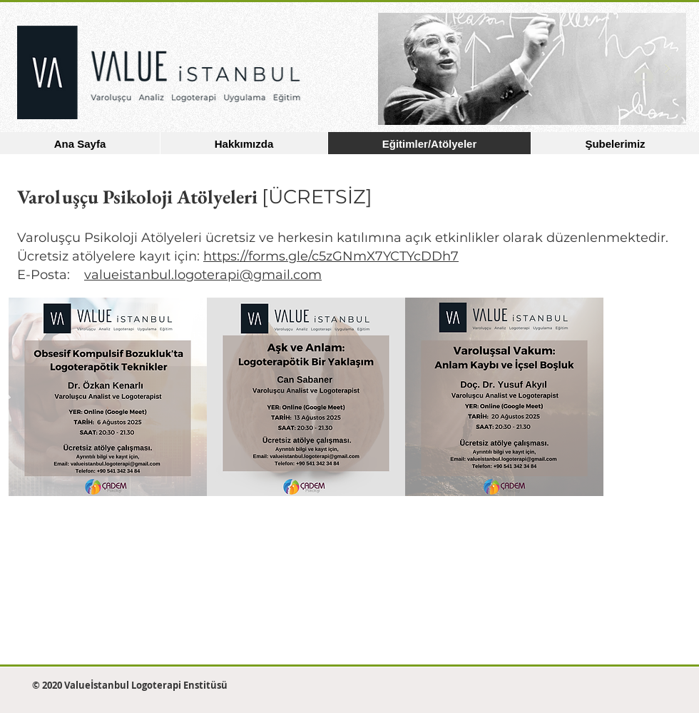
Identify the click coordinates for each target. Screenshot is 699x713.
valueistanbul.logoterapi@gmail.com (203, 275)
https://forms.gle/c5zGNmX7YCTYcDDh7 (331, 256)
